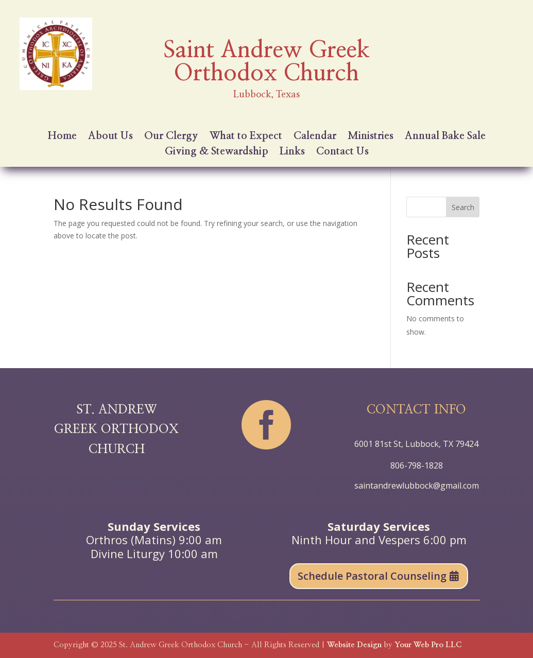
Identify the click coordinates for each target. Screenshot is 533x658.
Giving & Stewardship (216, 152)
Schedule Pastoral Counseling (372, 576)
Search (463, 207)
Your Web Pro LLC (427, 645)
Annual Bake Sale (445, 136)
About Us (110, 136)
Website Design (354, 645)
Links (292, 152)
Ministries (370, 136)
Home (62, 136)
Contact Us (342, 152)
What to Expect (246, 136)
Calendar (315, 136)
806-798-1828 (416, 465)
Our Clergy (171, 136)
